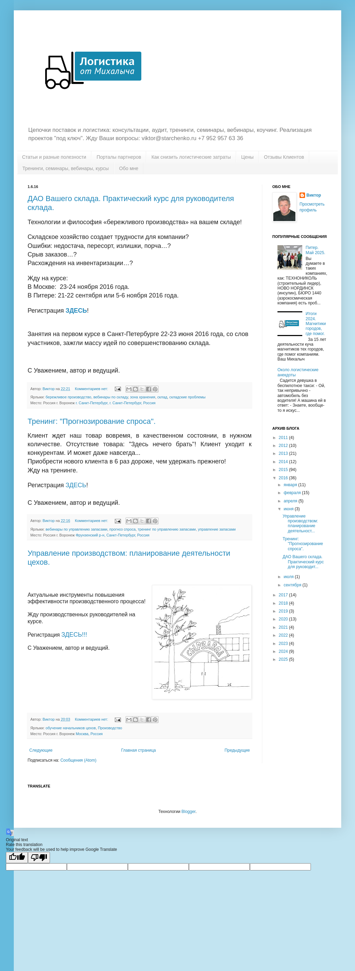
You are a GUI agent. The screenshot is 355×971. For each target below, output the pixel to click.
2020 (284, 619)
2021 (284, 627)
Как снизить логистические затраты (191, 157)
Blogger (188, 811)
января (291, 484)
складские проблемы (187, 397)
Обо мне (129, 168)
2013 (284, 453)
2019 (284, 611)
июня (289, 509)
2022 (284, 635)
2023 (284, 643)
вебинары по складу (110, 397)
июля (289, 576)
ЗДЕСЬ (76, 310)
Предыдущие (237, 750)
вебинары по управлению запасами (76, 529)
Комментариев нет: (92, 389)
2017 (284, 595)
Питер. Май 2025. (315, 250)
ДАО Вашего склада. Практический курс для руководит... (303, 561)
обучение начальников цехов (70, 728)
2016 (284, 478)
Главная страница (138, 750)
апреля (291, 501)
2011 (284, 437)
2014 (284, 461)
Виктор (313, 195)
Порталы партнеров (119, 157)
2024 (284, 651)
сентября (293, 585)
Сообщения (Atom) (78, 760)
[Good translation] (17, 857)
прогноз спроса (122, 529)
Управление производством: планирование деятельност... (300, 523)
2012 (284, 445)
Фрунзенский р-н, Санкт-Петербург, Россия (113, 535)
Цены (247, 157)
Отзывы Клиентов (284, 157)
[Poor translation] (39, 857)
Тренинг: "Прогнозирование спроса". (92, 421)
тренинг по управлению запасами (167, 529)
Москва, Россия (89, 734)
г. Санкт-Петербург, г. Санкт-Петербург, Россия (115, 403)
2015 (284, 469)
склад (162, 397)
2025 (284, 659)
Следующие (40, 750)
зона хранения (142, 397)
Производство (110, 728)
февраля (293, 492)
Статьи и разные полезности (54, 157)
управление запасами (217, 529)
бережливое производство (68, 397)
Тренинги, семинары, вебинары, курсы (65, 168)
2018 (284, 603)
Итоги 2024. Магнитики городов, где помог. (316, 323)
